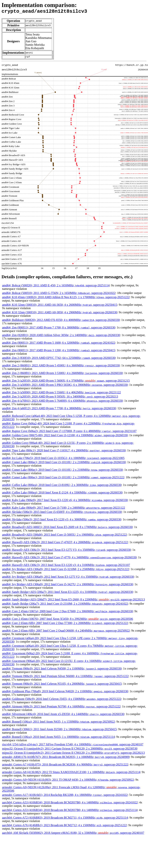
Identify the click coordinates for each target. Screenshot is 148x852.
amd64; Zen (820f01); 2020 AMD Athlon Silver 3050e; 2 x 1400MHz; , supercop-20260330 (61, 336)
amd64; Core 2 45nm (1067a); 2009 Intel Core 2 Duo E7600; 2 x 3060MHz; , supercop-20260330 (67, 613)
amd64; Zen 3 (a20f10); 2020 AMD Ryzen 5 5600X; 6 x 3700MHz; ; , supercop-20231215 (66, 382)
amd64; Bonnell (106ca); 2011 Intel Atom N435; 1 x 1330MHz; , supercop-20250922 (58, 723)
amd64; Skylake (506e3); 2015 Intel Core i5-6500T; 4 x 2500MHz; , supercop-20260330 (62, 513)
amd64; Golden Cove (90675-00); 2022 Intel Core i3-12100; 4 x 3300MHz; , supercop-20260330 (65, 437)
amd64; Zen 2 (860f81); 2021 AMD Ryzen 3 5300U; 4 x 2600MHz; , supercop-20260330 (62, 374)
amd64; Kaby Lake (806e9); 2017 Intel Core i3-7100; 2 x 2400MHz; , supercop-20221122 (63, 509)
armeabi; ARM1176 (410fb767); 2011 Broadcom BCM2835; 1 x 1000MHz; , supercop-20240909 (65, 758)
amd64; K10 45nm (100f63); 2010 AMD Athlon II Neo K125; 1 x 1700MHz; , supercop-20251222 (65, 298)
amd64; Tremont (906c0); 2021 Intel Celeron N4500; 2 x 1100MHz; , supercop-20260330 (62, 670)
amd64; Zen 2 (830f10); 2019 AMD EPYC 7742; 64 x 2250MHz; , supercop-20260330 (58, 359)
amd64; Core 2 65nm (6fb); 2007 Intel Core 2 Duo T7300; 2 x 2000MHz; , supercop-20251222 (65, 624)
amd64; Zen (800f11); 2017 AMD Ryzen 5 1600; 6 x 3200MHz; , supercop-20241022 (58, 344)
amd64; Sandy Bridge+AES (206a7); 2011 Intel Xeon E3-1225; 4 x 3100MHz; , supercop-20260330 (67, 593)
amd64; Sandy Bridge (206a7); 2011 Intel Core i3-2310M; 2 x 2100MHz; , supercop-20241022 (65, 605)
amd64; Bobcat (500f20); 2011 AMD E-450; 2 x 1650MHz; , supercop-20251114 (55, 287)
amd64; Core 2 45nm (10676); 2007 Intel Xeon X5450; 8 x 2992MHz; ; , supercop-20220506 (67, 620)
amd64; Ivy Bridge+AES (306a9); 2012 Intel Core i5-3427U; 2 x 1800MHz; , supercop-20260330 (67, 586)
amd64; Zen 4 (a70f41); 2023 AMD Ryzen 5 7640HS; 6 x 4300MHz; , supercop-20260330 (62, 402)
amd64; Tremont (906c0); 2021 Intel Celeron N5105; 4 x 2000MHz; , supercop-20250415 (62, 685)
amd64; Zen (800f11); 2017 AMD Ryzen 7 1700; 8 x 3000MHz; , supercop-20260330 (58, 329)
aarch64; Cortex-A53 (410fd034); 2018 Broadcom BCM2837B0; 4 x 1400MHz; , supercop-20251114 (69, 811)
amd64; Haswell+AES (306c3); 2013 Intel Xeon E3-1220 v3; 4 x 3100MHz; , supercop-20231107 (66, 566)
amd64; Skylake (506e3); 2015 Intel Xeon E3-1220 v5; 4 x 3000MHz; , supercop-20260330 (61, 521)
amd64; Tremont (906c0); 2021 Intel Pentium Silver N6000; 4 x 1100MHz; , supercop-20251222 (65, 677)
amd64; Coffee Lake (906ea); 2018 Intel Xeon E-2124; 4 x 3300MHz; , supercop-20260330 (62, 494)
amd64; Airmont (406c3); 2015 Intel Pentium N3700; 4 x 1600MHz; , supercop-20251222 (61, 708)
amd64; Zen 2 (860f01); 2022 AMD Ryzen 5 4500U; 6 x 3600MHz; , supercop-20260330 (61, 367)
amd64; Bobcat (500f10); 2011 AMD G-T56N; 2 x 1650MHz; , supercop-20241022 (58, 294)
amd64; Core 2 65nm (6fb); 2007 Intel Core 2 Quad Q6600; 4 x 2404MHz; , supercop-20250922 (66, 632)
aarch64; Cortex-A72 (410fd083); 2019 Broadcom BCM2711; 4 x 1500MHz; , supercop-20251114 (65, 819)
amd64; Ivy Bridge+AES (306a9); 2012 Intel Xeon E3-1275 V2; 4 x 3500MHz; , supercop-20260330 (68, 578)
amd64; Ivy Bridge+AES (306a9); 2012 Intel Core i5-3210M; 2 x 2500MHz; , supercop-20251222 (65, 570)
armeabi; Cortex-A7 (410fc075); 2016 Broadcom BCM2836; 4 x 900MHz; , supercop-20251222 (65, 766)
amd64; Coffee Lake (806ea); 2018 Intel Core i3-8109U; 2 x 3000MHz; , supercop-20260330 (61, 486)
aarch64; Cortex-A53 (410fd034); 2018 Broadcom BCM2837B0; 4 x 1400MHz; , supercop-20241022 (70, 804)
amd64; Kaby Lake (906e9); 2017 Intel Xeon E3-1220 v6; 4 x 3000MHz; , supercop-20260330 (65, 501)
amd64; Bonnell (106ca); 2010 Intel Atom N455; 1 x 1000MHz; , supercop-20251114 (58, 738)
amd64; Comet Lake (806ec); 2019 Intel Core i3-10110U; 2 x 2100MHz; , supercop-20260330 (64, 463)
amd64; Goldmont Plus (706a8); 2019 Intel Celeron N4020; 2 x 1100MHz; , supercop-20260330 (65, 693)
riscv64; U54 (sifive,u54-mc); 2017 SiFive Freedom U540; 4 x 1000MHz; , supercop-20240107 (72, 746)
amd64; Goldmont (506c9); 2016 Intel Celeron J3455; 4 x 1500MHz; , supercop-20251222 (61, 700)
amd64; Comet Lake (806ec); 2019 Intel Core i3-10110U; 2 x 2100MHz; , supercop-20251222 (63, 479)
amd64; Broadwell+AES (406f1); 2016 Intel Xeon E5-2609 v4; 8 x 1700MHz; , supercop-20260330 (67, 528)
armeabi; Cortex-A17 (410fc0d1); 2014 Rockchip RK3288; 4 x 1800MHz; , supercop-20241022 (65, 796)
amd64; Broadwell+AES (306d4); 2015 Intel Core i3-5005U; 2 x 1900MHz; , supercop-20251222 (64, 536)
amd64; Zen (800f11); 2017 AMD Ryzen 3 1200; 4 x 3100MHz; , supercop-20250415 (58, 352)
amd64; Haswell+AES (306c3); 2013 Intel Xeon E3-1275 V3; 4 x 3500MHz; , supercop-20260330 (66, 551)
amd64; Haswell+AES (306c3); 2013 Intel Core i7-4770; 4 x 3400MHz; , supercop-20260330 (69, 559)
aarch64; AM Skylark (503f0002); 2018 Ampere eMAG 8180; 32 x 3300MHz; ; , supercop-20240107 (73, 834)
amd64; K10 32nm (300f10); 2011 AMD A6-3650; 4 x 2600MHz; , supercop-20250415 (59, 306)
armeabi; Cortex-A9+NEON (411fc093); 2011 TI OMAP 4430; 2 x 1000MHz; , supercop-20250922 (68, 781)
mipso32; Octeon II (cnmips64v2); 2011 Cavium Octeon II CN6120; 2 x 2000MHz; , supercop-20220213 (73, 754)
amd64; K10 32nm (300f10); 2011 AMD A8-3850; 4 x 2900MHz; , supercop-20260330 (59, 314)
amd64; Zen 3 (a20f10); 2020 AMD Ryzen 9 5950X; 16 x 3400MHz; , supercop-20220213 (60, 398)
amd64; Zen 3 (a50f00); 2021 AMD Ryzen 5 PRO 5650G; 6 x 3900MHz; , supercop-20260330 (65, 386)
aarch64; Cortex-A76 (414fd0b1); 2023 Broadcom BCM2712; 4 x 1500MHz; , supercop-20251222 (64, 826)
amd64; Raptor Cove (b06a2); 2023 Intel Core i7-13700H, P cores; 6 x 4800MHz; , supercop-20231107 (69, 432)
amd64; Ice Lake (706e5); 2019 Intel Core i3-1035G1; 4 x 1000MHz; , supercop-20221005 (63, 459)
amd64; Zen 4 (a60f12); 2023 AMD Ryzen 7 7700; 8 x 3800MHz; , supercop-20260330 (59, 410)
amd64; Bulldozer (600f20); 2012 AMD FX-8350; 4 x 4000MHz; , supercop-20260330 (61, 321)
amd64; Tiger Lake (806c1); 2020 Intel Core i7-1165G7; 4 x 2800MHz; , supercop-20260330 (64, 452)
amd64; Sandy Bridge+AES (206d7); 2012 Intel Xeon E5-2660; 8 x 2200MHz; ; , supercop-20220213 (73, 601)
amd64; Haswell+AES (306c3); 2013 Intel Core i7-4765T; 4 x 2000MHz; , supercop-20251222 (65, 543)
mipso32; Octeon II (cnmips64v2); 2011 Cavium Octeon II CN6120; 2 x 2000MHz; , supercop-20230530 (69, 750)
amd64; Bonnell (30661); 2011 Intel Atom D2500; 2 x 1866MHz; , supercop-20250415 (59, 731)
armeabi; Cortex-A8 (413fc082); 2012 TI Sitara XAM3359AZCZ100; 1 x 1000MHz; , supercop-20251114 (71, 773)
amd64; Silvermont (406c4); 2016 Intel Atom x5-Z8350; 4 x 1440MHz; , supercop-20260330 (63, 715)
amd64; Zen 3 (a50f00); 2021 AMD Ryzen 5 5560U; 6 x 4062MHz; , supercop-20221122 (61, 394)
